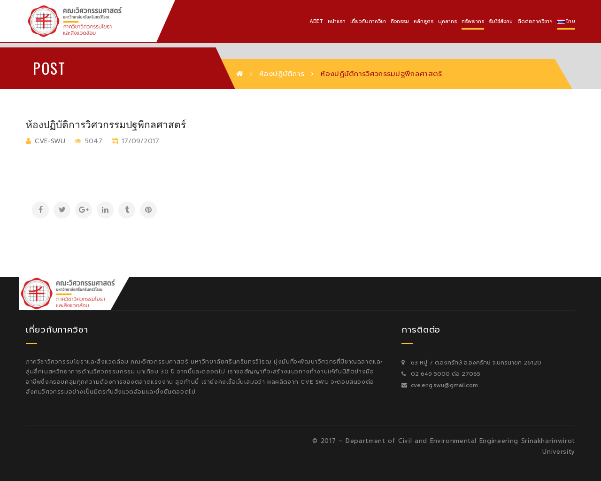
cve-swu (50, 141)
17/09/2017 (139, 141)
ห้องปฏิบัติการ (281, 74)
